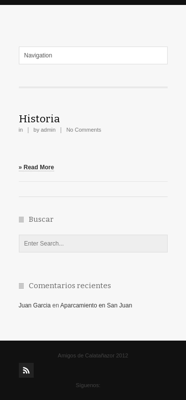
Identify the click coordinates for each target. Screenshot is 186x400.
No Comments (83, 130)
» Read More (36, 167)
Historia (39, 118)
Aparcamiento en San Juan (96, 305)
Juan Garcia (35, 305)
